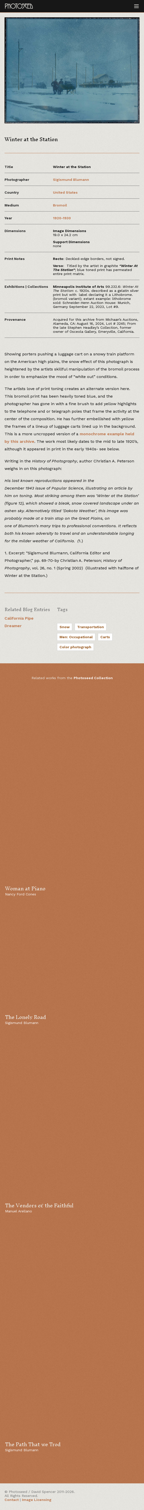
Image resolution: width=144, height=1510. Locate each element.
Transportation (90, 627)
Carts (105, 637)
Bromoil (60, 205)
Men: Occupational (76, 637)
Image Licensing (36, 1500)
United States (65, 192)
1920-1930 (62, 218)
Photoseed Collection (93, 678)
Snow (65, 627)
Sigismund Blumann (71, 180)
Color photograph (75, 647)
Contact (12, 1500)
